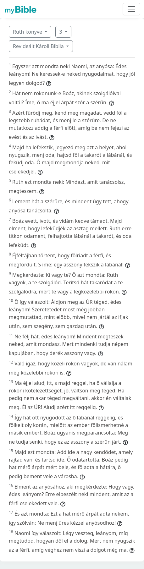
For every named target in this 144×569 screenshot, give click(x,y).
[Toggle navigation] (131, 9)
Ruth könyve (28, 31)
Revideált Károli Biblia (39, 46)
